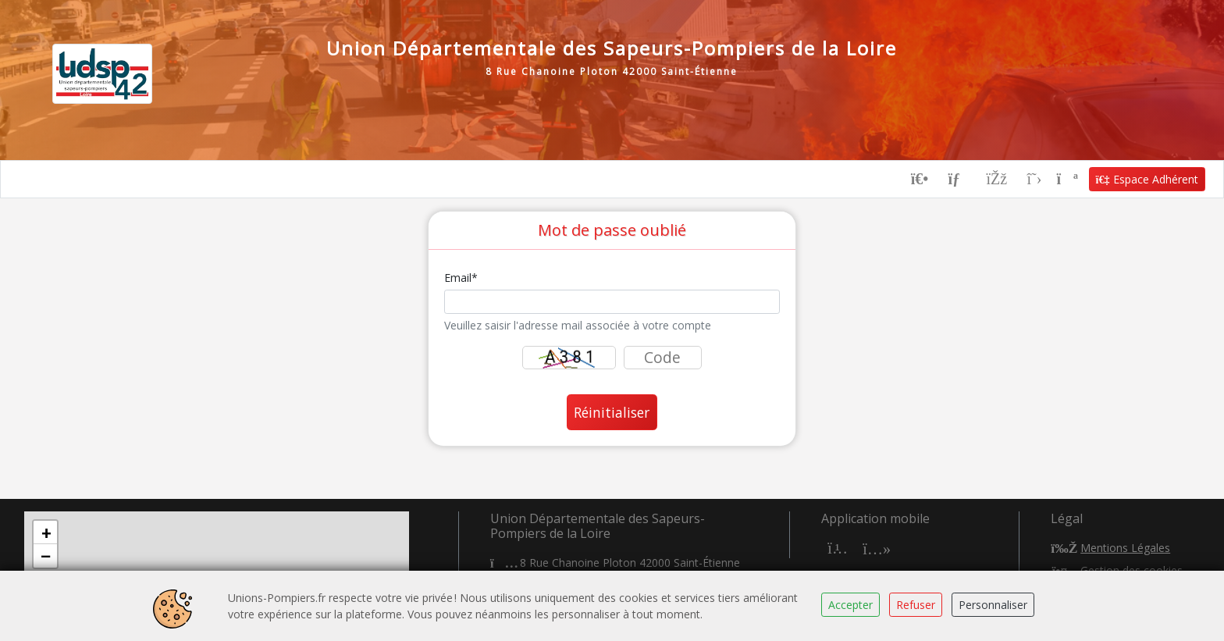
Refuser (915, 604)
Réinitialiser (611, 412)
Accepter (850, 604)
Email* (461, 277)
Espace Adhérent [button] (1147, 179)
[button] (45, 532)
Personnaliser (993, 604)
